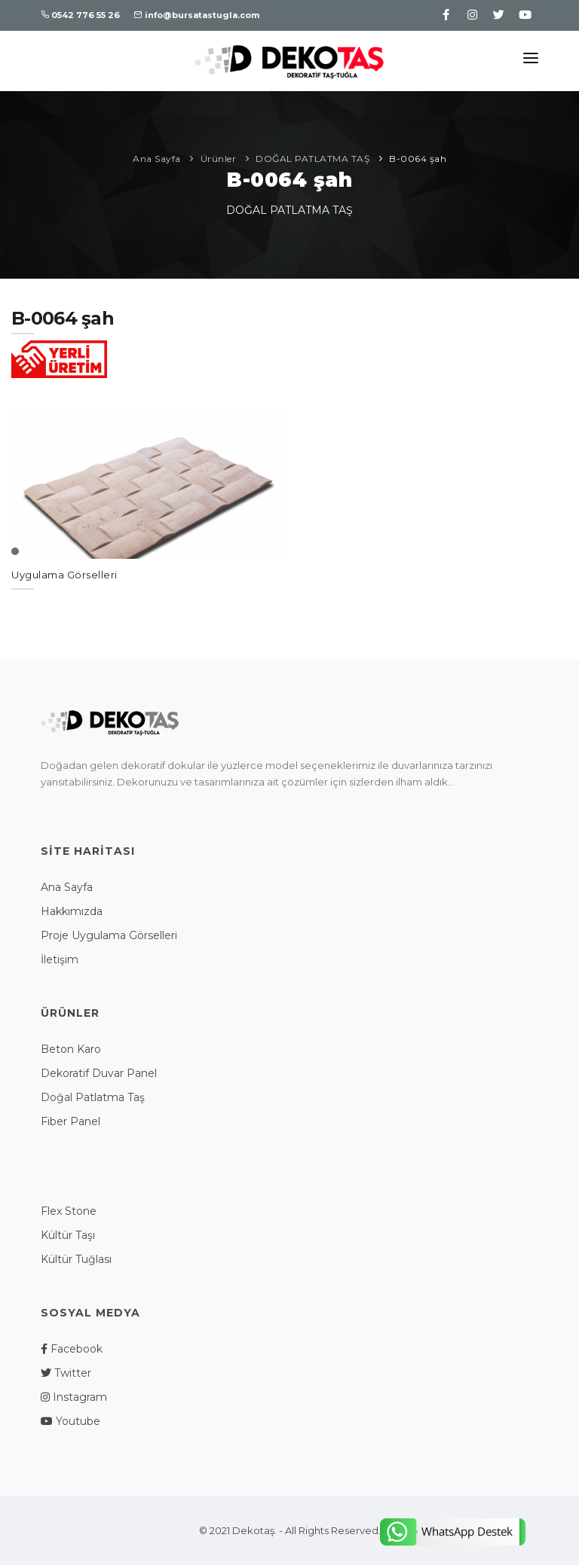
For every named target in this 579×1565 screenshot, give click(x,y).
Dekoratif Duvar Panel (99, 1073)
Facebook (72, 1349)
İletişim (59, 959)
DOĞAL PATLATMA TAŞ (312, 158)
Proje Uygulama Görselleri (109, 935)
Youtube (70, 1421)
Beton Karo (71, 1049)
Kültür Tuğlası (76, 1259)
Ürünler (219, 158)
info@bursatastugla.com (196, 15)
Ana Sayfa (157, 158)
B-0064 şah (417, 158)
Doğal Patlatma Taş (93, 1097)
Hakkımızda (72, 911)
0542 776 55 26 (80, 15)
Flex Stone (68, 1211)
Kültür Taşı (68, 1235)
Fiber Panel (70, 1121)
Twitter (66, 1373)
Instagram (74, 1397)
